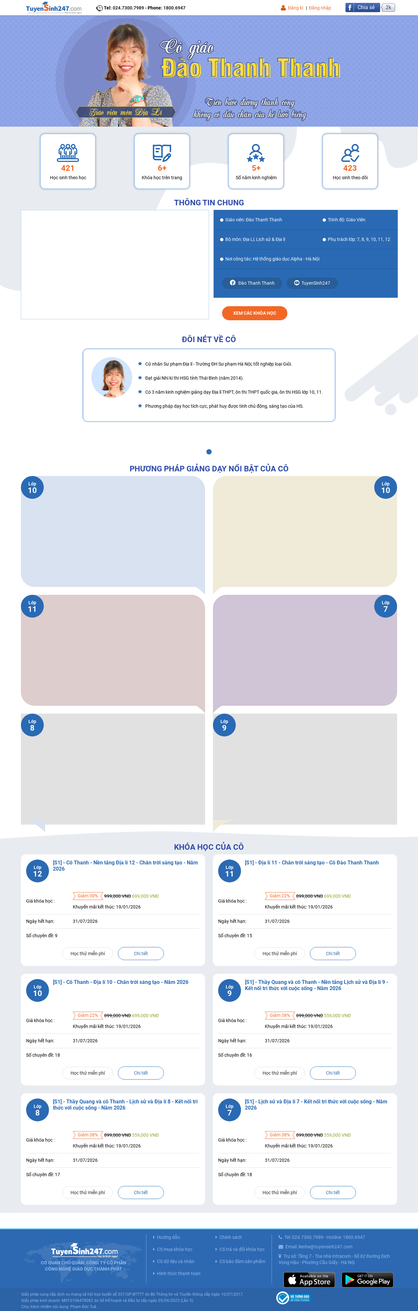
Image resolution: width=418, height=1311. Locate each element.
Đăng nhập (320, 7)
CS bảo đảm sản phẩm (242, 1261)
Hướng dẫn (168, 1237)
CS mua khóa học (174, 1249)
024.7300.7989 (128, 7)
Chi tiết (141, 953)
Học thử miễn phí (88, 953)
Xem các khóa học (254, 313)
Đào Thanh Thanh (252, 282)
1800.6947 (174, 7)
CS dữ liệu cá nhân (175, 1261)
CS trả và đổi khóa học (242, 1249)
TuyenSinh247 (312, 283)
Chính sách (230, 1237)
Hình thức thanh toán (179, 1273)
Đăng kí (295, 7)
